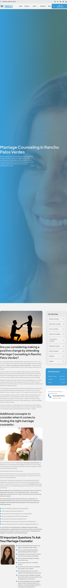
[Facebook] (58, 2)
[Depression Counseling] (63, 334)
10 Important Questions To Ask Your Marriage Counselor (20, 539)
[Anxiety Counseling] (63, 351)
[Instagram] (55, 2)
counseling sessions (33, 484)
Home (23, 5)
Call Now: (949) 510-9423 (9, 1)
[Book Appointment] (49, 396)
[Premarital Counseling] (63, 346)
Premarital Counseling (54, 346)
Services (31, 5)
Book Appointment (59, 396)
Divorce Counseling (53, 329)
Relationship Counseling (54, 324)
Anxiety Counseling (53, 351)
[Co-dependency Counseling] (63, 340)
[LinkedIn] (66, 2)
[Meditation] (63, 356)
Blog (49, 7)
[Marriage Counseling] (63, 319)
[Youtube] (63, 2)
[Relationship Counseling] (63, 324)
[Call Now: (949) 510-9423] (1, 1)
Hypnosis (51, 361)
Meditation (51, 356)
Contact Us (47, 5)
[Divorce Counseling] (63, 329)
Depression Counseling (54, 334)
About (39, 5)
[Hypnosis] (63, 361)
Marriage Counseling (54, 319)
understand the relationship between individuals (27, 462)
